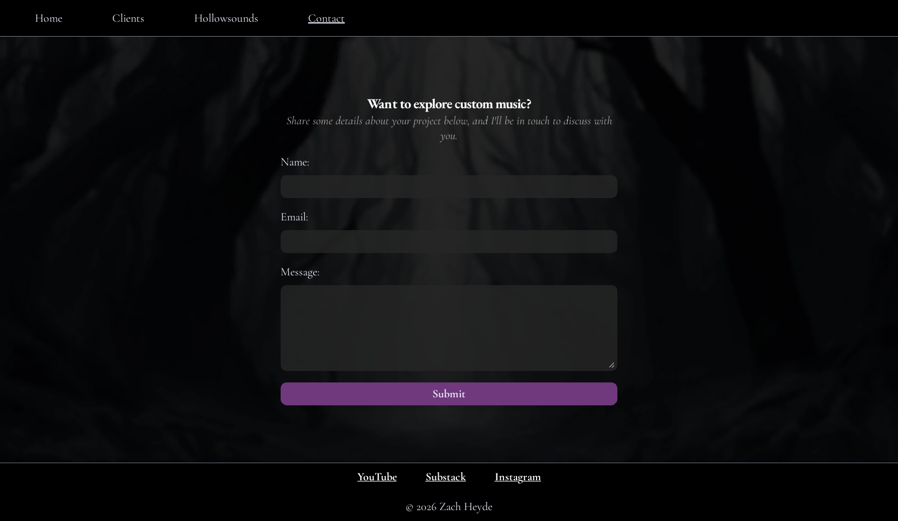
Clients (128, 18)
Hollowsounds (226, 18)
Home (48, 18)
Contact (326, 18)
